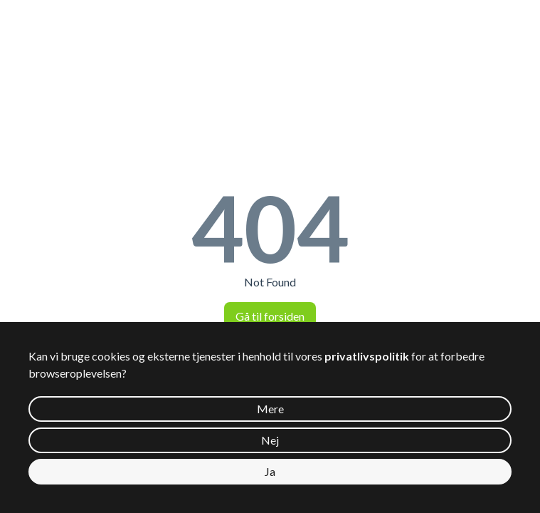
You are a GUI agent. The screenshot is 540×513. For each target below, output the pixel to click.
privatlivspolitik (366, 356)
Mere (270, 408)
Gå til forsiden (270, 316)
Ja (270, 471)
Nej (270, 440)
